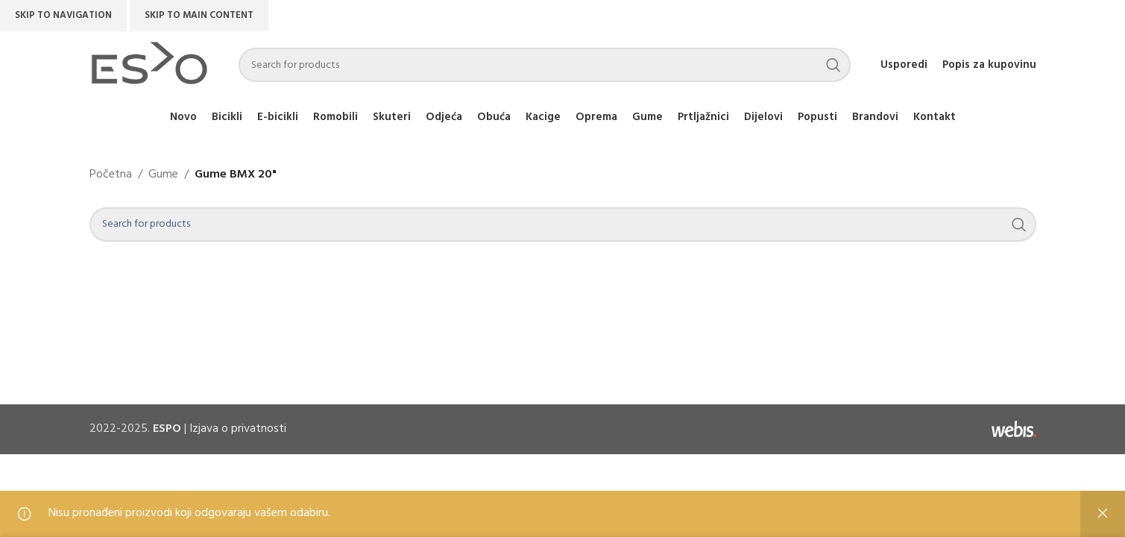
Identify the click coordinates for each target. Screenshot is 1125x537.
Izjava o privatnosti (237, 429)
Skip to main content (199, 15)
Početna (110, 175)
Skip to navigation (63, 15)
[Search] (545, 65)
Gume (163, 175)
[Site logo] (149, 65)
